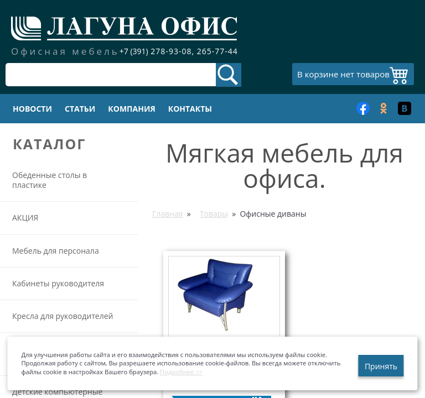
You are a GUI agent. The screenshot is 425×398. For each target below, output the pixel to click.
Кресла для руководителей (62, 316)
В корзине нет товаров (343, 74)
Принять (381, 366)
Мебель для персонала (55, 250)
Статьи (80, 108)
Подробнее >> (181, 372)
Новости (32, 108)
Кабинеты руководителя (58, 283)
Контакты (190, 108)
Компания (131, 108)
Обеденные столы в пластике (49, 180)
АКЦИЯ (25, 217)
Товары (214, 213)
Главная (167, 213)
